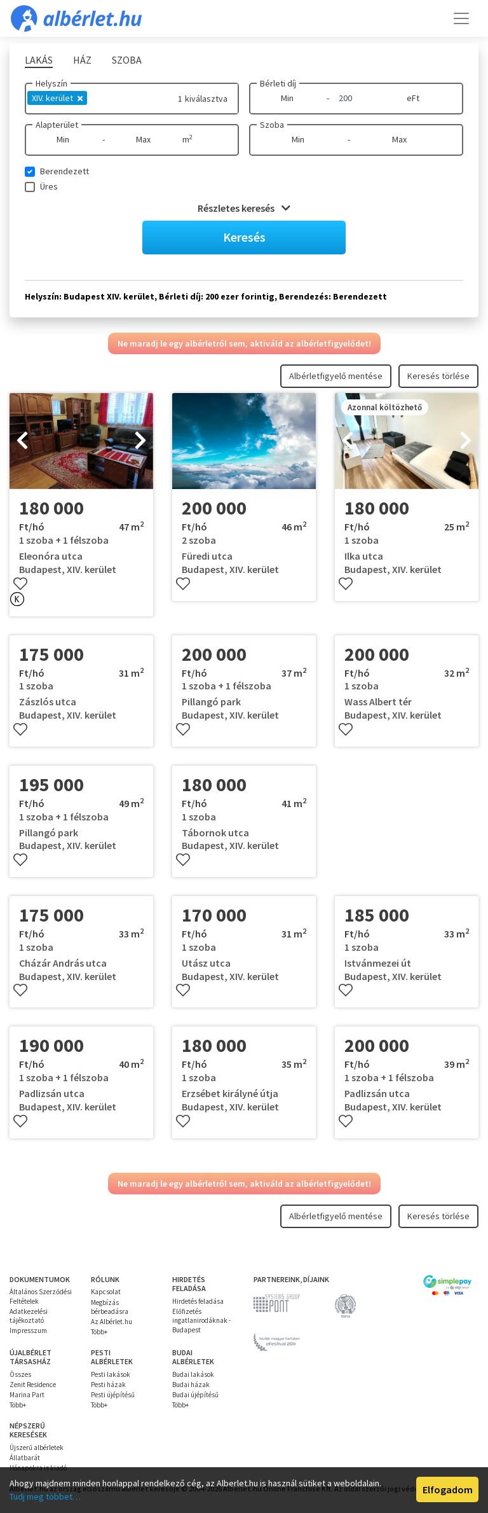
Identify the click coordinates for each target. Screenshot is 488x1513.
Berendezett (64, 171)
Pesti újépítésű (113, 1394)
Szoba (272, 124)
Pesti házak (108, 1384)
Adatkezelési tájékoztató (29, 1316)
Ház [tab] (82, 59)
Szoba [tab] (127, 59)
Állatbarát (25, 1457)
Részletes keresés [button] (244, 208)
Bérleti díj (278, 83)
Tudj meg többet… (45, 1496)
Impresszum (28, 1330)
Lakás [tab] (39, 59)
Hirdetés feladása (198, 1301)
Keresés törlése (438, 376)
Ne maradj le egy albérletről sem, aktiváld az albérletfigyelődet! (244, 343)
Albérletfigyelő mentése (336, 376)
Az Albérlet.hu (111, 1321)
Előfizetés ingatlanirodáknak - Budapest (201, 1320)
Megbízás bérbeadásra (109, 1307)
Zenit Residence (33, 1384)
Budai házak (191, 1384)
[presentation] (22, 441)
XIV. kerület (57, 98)
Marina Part (27, 1394)
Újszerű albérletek (37, 1447)
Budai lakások (193, 1374)
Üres (49, 186)
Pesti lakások (110, 1374)
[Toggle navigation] (461, 18)
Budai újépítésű (195, 1394)
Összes (20, 1374)
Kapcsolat (106, 1291)
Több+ (99, 1331)
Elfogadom (448, 1489)
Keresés (244, 237)
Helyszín (51, 83)
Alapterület (57, 124)
